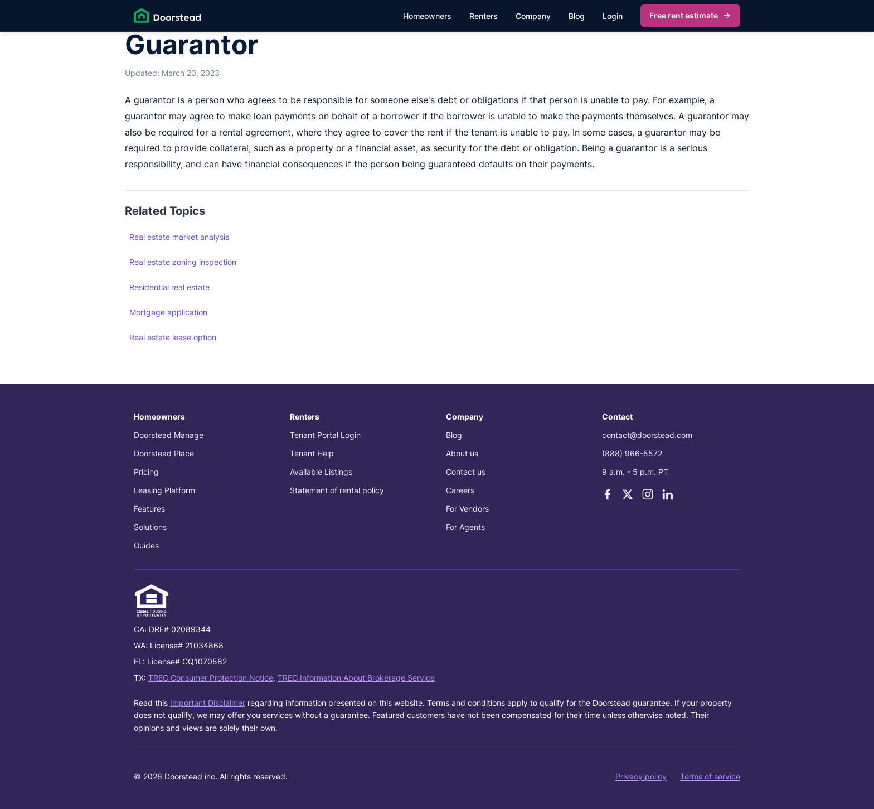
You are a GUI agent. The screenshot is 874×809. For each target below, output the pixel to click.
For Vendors (467, 508)
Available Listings (321, 471)
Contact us (465, 471)
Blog (577, 16)
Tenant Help (312, 453)
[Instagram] (647, 494)
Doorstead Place (164, 453)
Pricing (146, 471)
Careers (460, 490)
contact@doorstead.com (647, 435)
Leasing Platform (164, 490)
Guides (146, 545)
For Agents (465, 527)
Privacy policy (641, 776)
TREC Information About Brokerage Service (356, 677)
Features (149, 508)
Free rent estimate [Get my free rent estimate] (690, 15)
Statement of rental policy (337, 490)
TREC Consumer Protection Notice (210, 677)
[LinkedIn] (667, 494)
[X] (627, 494)
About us (462, 453)
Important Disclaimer (207, 702)
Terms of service (710, 776)
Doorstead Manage (168, 435)
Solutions (150, 527)
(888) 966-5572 (632, 453)
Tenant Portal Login (325, 435)
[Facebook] (607, 494)
